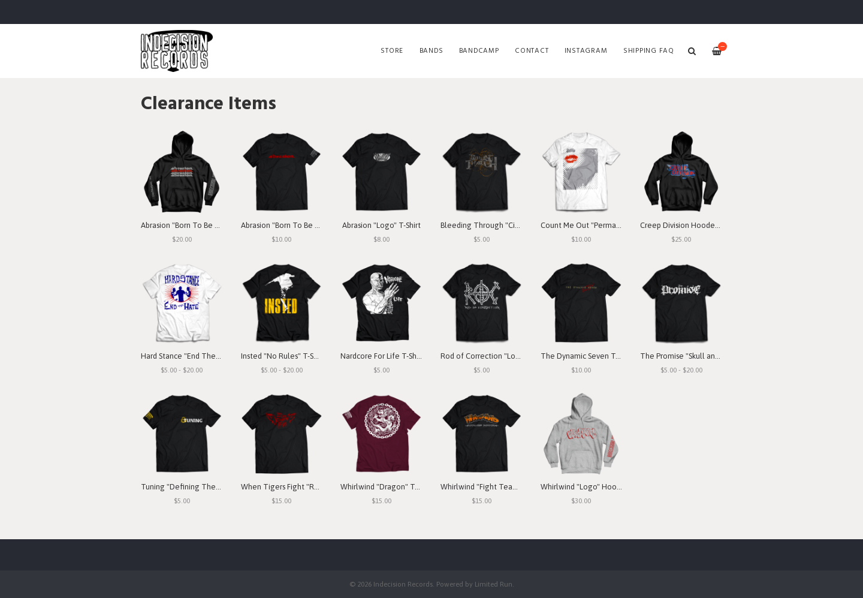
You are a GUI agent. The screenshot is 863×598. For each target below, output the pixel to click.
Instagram (586, 51)
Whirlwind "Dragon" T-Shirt (386, 486)
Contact (531, 51)
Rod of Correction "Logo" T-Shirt (495, 355)
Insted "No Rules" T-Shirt (283, 355)
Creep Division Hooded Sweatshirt (698, 225)
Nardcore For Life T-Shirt (382, 355)
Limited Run (493, 584)
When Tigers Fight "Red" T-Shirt (295, 486)
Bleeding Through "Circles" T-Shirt (499, 225)
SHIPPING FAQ (648, 51)
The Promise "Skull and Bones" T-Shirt (704, 355)
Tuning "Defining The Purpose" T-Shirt (206, 486)
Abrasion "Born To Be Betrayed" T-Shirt (307, 225)
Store (392, 51)
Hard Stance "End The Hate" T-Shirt (201, 355)
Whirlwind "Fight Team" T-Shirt (493, 486)
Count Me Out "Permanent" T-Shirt (600, 225)
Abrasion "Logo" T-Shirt (381, 225)
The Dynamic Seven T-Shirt (587, 355)
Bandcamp (479, 51)
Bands (431, 51)
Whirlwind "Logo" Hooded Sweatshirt (604, 486)
